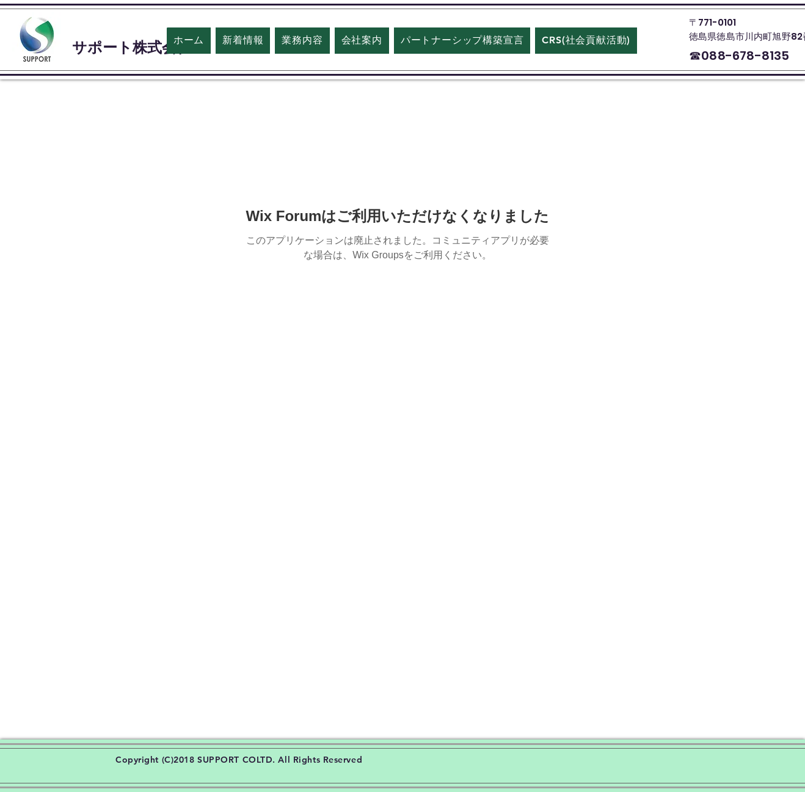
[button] (362, 40)
